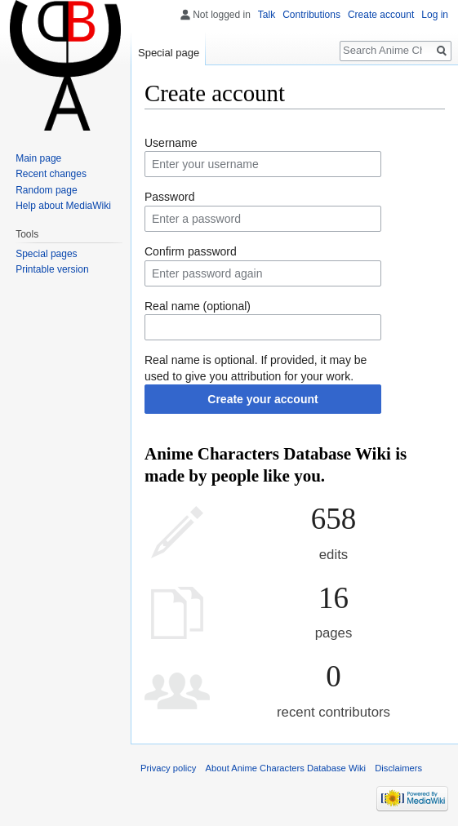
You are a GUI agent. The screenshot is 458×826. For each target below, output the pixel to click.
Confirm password (191, 251)
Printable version (52, 269)
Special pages (46, 254)
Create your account (262, 399)
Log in (434, 14)
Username (171, 142)
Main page (38, 158)
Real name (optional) (198, 306)
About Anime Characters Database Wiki (286, 768)
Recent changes (51, 174)
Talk (266, 14)
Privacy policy (168, 768)
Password (169, 196)
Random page (46, 190)
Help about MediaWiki (63, 205)
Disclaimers (398, 768)
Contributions (311, 14)
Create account (381, 14)
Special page (168, 53)
